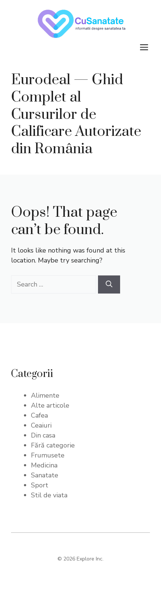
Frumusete (47, 455)
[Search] (109, 284)
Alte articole (50, 405)
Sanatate (44, 475)
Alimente (45, 395)
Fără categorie (53, 445)
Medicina (44, 465)
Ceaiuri (41, 425)
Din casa (43, 435)
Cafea (39, 415)
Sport (39, 485)
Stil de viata (49, 495)
